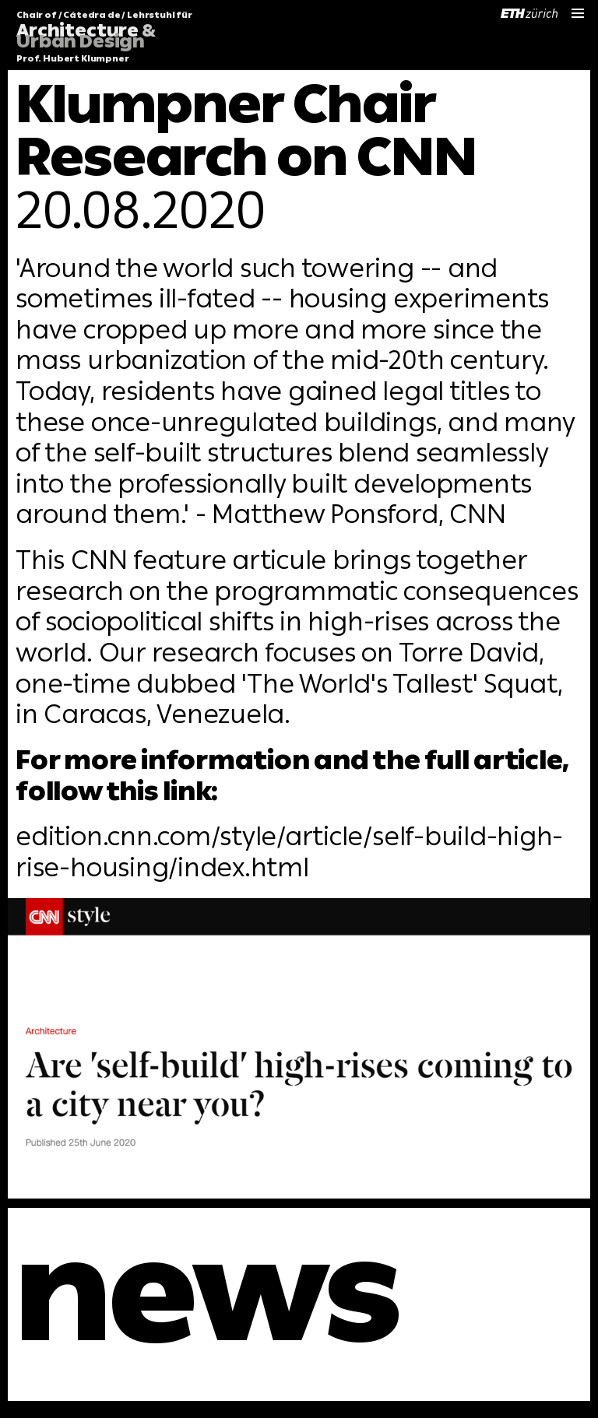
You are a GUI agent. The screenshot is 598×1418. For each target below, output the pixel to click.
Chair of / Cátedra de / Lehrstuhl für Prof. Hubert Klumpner (104, 37)
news (207, 1292)
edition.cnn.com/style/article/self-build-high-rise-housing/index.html (289, 852)
